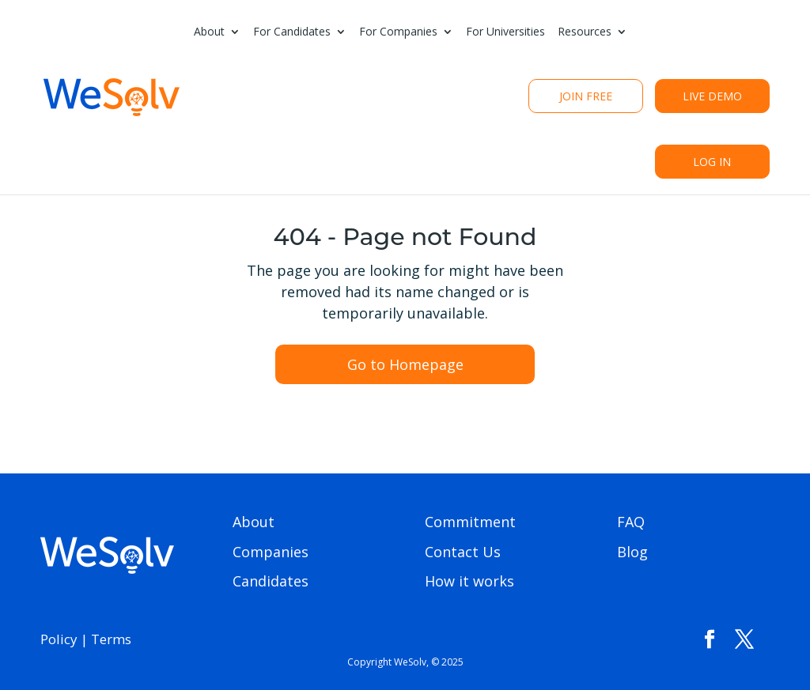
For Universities (505, 32)
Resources (584, 32)
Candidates (270, 581)
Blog (632, 552)
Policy (59, 639)
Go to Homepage (405, 364)
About (209, 32)
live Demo (712, 96)
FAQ (631, 522)
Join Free (585, 96)
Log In (712, 161)
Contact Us (463, 552)
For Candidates (292, 32)
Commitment (470, 522)
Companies (270, 552)
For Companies (398, 32)
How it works (469, 581)
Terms (111, 639)
